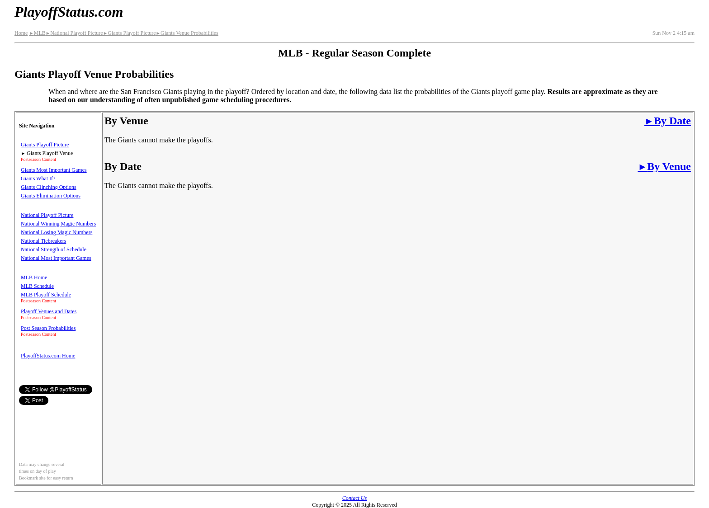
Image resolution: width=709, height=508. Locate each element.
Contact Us (354, 498)
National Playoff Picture (74, 33)
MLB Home (34, 277)
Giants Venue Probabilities (187, 33)
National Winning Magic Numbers (58, 224)
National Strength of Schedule (53, 249)
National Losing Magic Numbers (56, 232)
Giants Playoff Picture (129, 33)
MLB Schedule (37, 286)
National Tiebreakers (43, 241)
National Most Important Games (56, 258)
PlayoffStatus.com (68, 12)
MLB (37, 33)
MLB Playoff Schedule (46, 295)
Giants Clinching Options (48, 187)
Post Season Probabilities (48, 328)
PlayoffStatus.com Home (48, 356)
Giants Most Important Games (54, 170)
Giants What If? (38, 178)
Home (21, 33)
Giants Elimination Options (50, 196)
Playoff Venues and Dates (48, 311)
